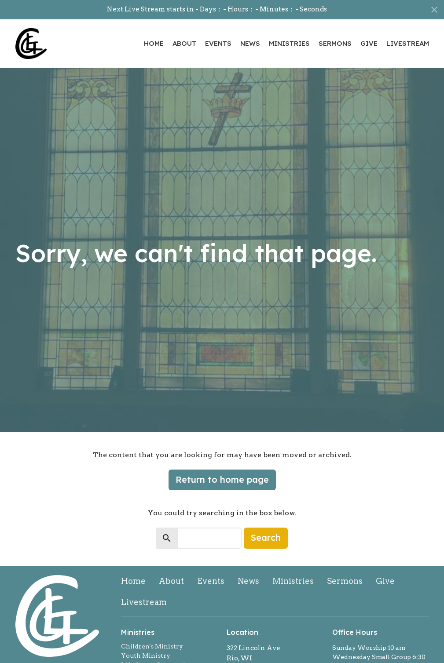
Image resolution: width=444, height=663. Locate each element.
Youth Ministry (145, 655)
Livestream (407, 43)
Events (218, 43)
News (250, 43)
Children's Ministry (152, 646)
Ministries (289, 43)
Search (266, 537)
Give (369, 43)
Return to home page (222, 479)
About (184, 43)
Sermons (335, 43)
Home (154, 43)
